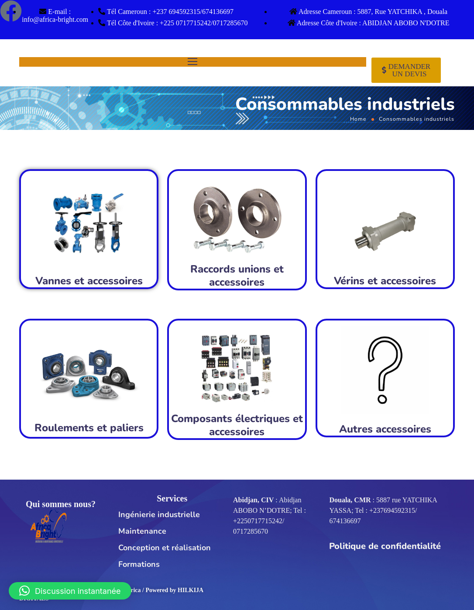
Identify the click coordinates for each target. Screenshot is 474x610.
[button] (70, 591)
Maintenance (142, 531)
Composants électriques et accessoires (237, 425)
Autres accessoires (385, 429)
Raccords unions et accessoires (237, 275)
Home (358, 119)
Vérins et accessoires (385, 281)
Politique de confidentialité (385, 546)
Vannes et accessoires (89, 281)
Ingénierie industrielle (159, 514)
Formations (139, 564)
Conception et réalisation (164, 547)
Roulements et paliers (89, 428)
